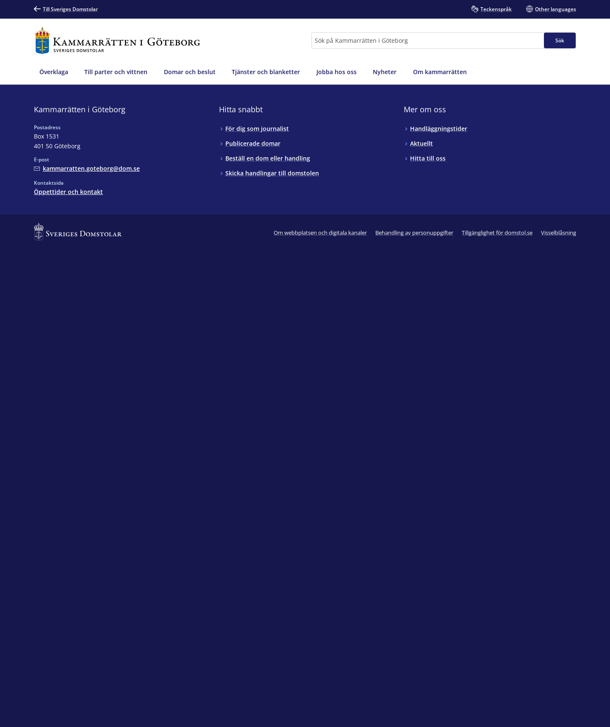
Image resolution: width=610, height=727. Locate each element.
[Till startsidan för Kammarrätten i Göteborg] (117, 40)
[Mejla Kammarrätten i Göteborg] (87, 168)
